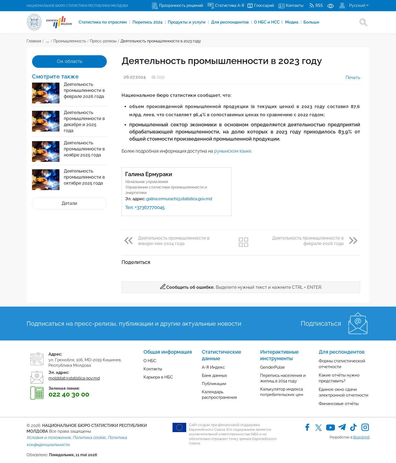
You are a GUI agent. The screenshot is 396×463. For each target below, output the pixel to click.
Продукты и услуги (187, 22)
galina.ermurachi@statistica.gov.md (179, 198)
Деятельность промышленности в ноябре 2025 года (84, 149)
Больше (312, 22)
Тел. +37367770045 (145, 207)
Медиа (293, 22)
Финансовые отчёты (338, 403)
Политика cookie (89, 437)
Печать (349, 77)
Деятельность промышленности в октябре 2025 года (84, 177)
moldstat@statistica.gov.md (74, 378)
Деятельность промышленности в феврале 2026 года (84, 90)
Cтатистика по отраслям (103, 22)
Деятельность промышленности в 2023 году (160, 41)
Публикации (214, 383)
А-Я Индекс (213, 367)
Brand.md (361, 437)
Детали (69, 203)
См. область (69, 61)
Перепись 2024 (148, 22)
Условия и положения (48, 437)
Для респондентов (231, 22)
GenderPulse (272, 367)
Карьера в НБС (158, 377)
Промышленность (69, 41)
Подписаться (321, 323)
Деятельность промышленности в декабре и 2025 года (84, 121)
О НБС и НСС (268, 22)
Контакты (153, 368)
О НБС (150, 360)
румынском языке (232, 151)
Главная (34, 41)
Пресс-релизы (103, 41)
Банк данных (214, 375)
